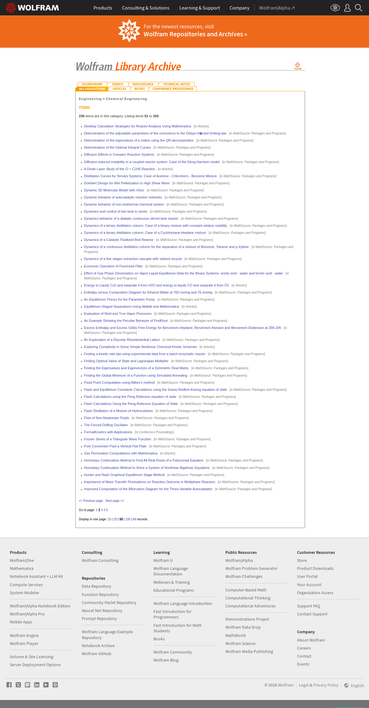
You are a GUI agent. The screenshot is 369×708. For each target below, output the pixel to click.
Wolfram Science (240, 643)
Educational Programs (173, 590)
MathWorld (235, 635)
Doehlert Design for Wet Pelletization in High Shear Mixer (127, 183)
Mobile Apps (21, 622)
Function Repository (100, 594)
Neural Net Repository (102, 610)
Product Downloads (315, 568)
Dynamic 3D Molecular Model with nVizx (114, 190)
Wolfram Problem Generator (251, 568)
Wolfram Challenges (243, 576)
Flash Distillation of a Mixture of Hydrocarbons (118, 411)
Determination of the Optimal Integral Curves (117, 147)
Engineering (90, 99)
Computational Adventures (250, 606)
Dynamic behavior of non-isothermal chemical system (124, 204)
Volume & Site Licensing (31, 656)
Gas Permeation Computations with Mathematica (120, 453)
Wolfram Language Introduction (182, 603)
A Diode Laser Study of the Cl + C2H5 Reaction (119, 169)
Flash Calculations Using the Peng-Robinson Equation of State (131, 404)
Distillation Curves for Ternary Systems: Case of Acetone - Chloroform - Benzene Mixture (150, 176)
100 (128, 519)
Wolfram (286, 685)
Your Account (309, 584)
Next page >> (114, 500)
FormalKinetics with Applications (108, 432)
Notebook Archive (98, 645)
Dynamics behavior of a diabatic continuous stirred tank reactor (131, 218)
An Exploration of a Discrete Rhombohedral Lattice (122, 340)
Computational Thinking (247, 598)
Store (302, 560)
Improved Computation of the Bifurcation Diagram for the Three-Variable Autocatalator (148, 489)
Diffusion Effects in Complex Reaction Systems (119, 154)
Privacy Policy (326, 685)
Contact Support (312, 614)
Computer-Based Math (246, 590)
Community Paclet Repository (109, 602)
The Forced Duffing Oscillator (106, 425)
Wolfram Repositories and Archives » (195, 34)
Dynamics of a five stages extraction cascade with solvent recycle (133, 259)
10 (109, 519)
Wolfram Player (24, 643)
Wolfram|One (22, 560)
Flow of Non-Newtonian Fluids (106, 418)
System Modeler (24, 592)
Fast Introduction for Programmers (172, 614)
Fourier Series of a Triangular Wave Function (117, 439)
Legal (304, 685)
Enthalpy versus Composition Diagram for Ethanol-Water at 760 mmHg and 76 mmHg (148, 292)
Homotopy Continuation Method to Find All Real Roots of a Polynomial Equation (143, 460)
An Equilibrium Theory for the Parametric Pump (119, 299)
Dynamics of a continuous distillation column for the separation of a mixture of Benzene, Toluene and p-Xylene (166, 247)
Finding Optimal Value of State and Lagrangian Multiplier (126, 361)
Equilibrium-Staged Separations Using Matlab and (131, 306)
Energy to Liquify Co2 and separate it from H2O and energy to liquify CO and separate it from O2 (156, 285)
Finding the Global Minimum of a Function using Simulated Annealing (135, 375)
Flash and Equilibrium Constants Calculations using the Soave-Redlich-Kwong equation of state (155, 389)
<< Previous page (91, 500)
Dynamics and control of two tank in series (115, 211)
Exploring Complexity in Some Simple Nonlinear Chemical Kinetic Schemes (140, 347)
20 (115, 519)
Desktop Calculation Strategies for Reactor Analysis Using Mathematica (137, 126)
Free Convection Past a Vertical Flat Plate (115, 446)
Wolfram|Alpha (239, 560)
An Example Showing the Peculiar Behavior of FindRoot (126, 320)
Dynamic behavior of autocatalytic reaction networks (123, 197)
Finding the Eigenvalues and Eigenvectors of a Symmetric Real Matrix (136, 368)
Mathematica (22, 568)
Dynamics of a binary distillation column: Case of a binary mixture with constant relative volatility (155, 225)
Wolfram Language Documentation (170, 571)
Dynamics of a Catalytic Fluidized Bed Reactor (118, 240)
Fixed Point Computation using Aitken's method (119, 382)
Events (303, 664)
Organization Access (315, 592)
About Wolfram (311, 640)
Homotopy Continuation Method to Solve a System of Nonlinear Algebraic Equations (147, 468)
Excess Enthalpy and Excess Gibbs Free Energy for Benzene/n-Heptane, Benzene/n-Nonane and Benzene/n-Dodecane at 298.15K (182, 328)
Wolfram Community (172, 652)
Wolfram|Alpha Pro (27, 614)
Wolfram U (163, 560)
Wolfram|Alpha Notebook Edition (40, 606)
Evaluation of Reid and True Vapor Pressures (118, 313)
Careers (304, 648)
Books (159, 639)
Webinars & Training (171, 582)
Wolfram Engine (24, 635)
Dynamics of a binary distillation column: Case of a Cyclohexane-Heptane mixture (145, 232)
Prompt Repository (99, 618)
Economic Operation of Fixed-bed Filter (113, 266)
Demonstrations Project (247, 619)
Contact (304, 656)
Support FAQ (308, 606)
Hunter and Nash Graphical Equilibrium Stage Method (124, 475)
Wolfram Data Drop (243, 627)
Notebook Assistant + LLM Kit (36, 576)
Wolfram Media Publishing (249, 651)
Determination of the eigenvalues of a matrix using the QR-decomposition (139, 140)
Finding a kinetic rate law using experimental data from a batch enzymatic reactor (144, 354)
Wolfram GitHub (96, 653)
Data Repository (96, 586)
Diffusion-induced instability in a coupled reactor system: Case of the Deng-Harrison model (152, 162)
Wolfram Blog (165, 660)
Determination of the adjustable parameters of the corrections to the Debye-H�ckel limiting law (155, 133)
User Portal (307, 576)
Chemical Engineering (126, 99)
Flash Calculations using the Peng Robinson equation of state (130, 396)
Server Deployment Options (35, 664)
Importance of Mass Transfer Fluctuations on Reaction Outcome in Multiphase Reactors (149, 482)
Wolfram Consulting (100, 560)
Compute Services (26, 584)
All (134, 519)
